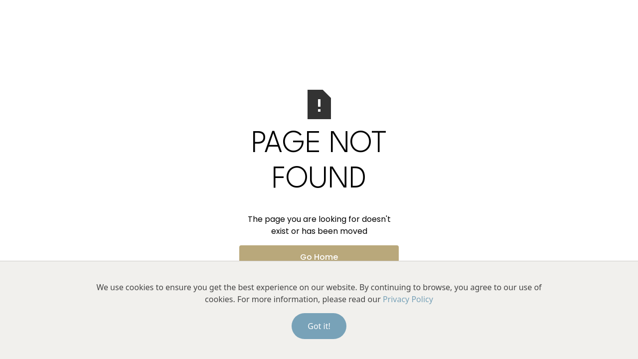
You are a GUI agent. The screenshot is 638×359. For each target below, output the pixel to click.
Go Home (319, 257)
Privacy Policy (408, 299)
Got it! (319, 326)
